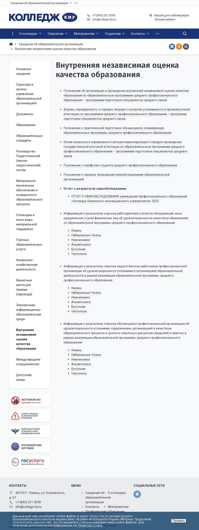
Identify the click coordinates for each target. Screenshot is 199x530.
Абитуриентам (118, 507)
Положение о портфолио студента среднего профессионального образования (120, 165)
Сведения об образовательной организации (98, 497)
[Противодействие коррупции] (29, 447)
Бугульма (78, 249)
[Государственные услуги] (29, 462)
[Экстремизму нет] (29, 400)
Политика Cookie (90, 525)
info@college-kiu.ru (104, 19)
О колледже (117, 493)
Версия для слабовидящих (171, 15)
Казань (76, 230)
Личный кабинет (165, 19)
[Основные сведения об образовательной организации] (29, 416)
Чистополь (79, 254)
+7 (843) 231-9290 (104, 15)
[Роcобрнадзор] (29, 431)
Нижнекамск (80, 240)
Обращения (116, 511)
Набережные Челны (86, 235)
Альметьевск (81, 244)
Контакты (92, 507)
